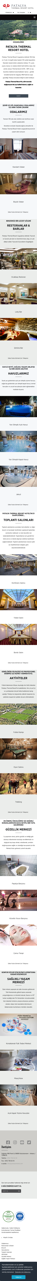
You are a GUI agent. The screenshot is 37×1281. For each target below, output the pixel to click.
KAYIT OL (11, 1191)
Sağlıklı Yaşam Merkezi (8, 1258)
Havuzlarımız (5, 1250)
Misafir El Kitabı (8, 1237)
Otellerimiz (9, 12)
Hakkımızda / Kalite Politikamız (10, 1228)
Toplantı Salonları (6, 1252)
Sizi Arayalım (21, 12)
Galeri (19, 96)
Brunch (3, 1248)
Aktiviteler (4, 1254)
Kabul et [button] (18, 1277)
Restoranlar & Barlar (7, 1245)
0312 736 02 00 (12, 1158)
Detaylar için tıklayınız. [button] (23, 1272)
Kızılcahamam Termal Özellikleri (10, 1230)
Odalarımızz (5, 1243)
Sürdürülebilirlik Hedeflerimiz (10, 1232)
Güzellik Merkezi (6, 1256)
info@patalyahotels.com (15, 1163)
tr (29, 12)
